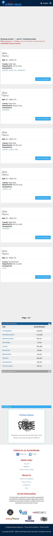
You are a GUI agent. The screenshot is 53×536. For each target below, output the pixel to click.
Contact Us (26, 485)
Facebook (21, 454)
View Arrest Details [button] (43, 79)
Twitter (33, 454)
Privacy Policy (26, 482)
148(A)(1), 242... (7, 189)
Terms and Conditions (31, 527)
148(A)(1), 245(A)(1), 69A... (10, 149)
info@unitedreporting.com (14, 527)
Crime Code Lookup (27, 469)
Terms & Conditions (26, 479)
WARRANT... (6, 110)
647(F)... (4, 268)
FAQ (26, 488)
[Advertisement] (26, 22)
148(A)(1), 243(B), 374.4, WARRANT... (14, 70)
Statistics (26, 466)
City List (26, 464)
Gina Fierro (5, 54)
